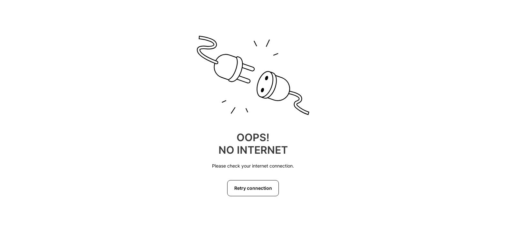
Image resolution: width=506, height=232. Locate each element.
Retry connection (253, 188)
